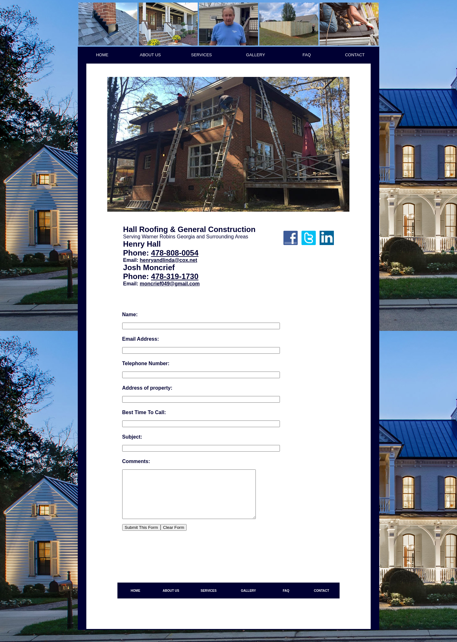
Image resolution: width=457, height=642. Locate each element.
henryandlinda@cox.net (168, 260)
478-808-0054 (174, 253)
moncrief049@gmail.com (170, 283)
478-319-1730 (174, 276)
